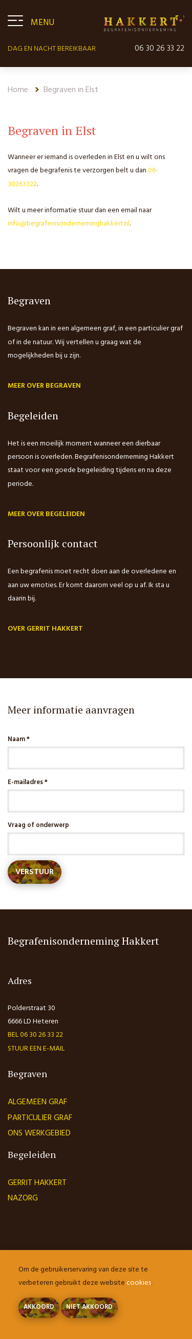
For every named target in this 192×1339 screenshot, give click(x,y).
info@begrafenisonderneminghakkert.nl (69, 224)
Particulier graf (40, 1118)
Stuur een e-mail (36, 1049)
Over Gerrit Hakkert (45, 629)
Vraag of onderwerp (38, 825)
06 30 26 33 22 (159, 48)
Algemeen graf (37, 1102)
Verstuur (34, 872)
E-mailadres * (28, 782)
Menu (42, 22)
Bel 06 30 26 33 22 (35, 1035)
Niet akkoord (89, 1307)
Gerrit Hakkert (37, 1183)
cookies (138, 1283)
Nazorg (23, 1198)
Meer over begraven (44, 386)
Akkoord (39, 1307)
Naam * (19, 739)
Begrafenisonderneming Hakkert (144, 23)
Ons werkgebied (39, 1133)
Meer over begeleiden (46, 514)
